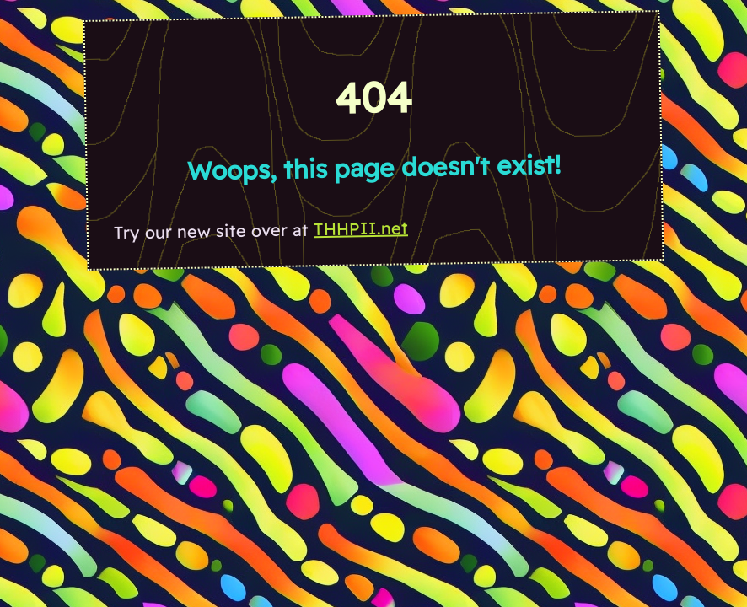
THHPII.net (361, 228)
